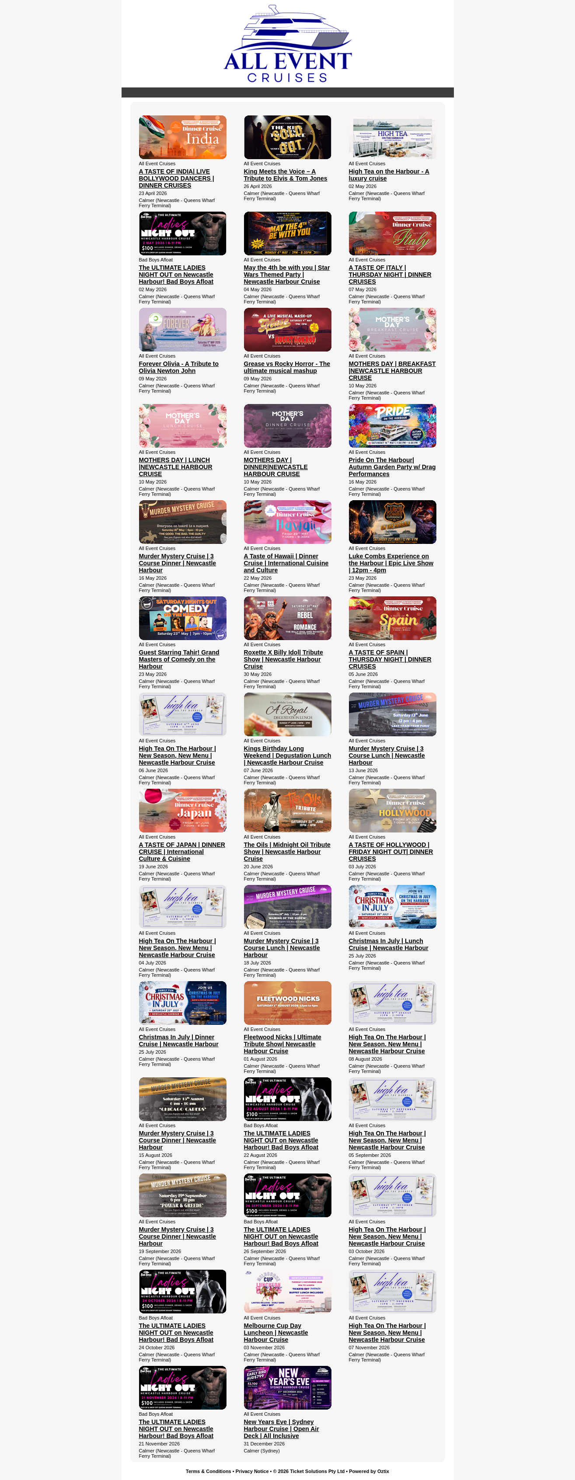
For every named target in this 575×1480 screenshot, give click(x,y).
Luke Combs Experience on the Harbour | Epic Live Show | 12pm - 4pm (391, 563)
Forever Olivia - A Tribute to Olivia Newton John (179, 367)
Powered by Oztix (369, 1471)
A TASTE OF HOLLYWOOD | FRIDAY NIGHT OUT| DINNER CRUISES (391, 851)
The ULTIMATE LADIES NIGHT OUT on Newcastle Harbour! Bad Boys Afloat (176, 274)
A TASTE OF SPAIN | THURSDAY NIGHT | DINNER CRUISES (390, 659)
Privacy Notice (252, 1471)
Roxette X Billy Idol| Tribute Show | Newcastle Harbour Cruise (283, 659)
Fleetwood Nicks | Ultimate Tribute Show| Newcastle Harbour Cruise (282, 1044)
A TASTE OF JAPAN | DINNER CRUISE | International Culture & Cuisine (182, 851)
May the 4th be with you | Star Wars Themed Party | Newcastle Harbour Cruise (287, 274)
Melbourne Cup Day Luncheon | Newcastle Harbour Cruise (276, 1332)
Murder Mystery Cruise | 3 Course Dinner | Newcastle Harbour (177, 563)
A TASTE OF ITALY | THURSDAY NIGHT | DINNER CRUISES (390, 274)
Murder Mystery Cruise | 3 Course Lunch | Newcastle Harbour (387, 755)
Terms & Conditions (208, 1471)
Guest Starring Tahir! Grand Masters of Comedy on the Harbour (179, 659)
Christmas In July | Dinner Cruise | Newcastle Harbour (179, 1041)
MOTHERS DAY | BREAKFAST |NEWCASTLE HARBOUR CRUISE (392, 370)
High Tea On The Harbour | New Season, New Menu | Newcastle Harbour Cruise (177, 755)
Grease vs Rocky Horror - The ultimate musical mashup (287, 367)
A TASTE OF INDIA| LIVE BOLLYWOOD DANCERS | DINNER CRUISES (176, 178)
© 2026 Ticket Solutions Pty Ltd (309, 1471)
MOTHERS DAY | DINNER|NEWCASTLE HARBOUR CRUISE (276, 466)
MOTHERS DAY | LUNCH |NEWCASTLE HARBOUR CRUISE (176, 466)
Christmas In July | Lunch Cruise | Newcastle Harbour (389, 944)
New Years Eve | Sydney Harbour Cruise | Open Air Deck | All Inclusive (281, 1428)
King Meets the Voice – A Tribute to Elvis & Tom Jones (286, 175)
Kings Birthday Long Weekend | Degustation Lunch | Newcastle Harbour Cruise (287, 755)
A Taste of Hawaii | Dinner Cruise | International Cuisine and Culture (286, 563)
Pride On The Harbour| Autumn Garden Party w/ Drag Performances (392, 466)
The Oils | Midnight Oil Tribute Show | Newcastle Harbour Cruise (287, 851)
